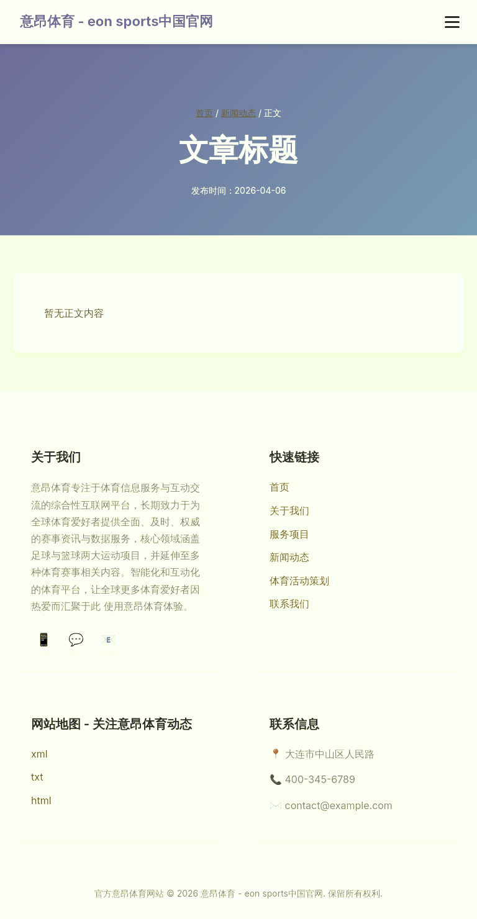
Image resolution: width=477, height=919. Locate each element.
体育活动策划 (299, 580)
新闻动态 (238, 112)
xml (39, 754)
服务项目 (289, 534)
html (41, 800)
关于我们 (289, 510)
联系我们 (289, 603)
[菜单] (452, 22)
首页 (204, 112)
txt (37, 777)
